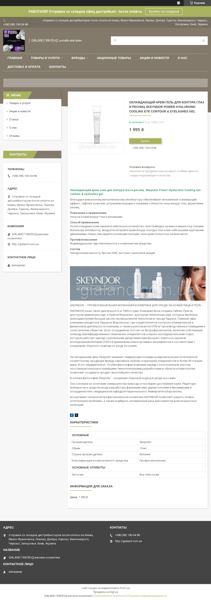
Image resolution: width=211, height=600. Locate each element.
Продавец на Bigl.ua (105, 592)
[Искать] (203, 40)
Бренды (78, 58)
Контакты (57, 66)
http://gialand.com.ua (25, 244)
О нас (183, 58)
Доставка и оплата (24, 66)
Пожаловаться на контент (110, 595)
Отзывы (14, 135)
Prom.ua (125, 588)
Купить (145, 141)
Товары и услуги (45, 58)
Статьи (13, 119)
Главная (15, 58)
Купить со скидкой (164, 11)
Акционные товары (114, 58)
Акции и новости (154, 58)
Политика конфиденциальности (147, 595)
